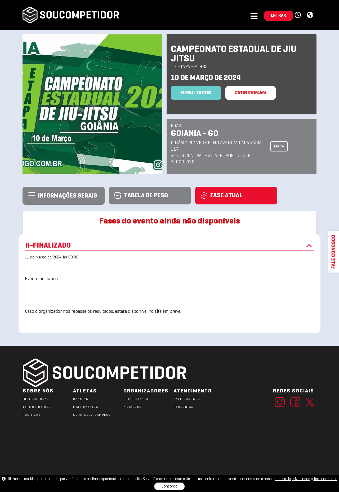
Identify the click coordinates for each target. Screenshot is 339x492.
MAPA (279, 146)
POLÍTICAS (32, 415)
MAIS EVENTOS (86, 407)
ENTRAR (278, 15)
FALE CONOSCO (187, 399)
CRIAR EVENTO (135, 399)
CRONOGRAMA (250, 93)
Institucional (36, 399)
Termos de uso (325, 479)
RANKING (80, 399)
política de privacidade (292, 479)
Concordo (169, 486)
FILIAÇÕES (132, 407)
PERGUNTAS (184, 407)
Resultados (196, 93)
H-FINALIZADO (169, 246)
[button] (299, 15)
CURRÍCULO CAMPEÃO (92, 415)
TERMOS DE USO (37, 407)
